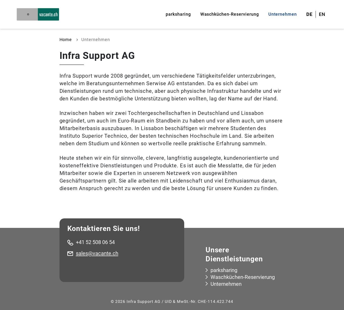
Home (66, 39)
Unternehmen (282, 14)
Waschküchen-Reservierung (229, 14)
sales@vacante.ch (97, 253)
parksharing (178, 14)
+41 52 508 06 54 (95, 242)
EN (322, 14)
